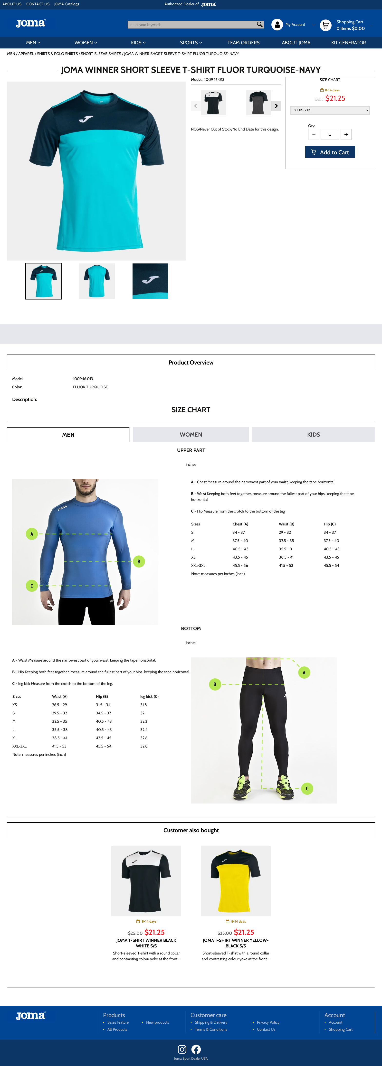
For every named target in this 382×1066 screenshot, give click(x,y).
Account (335, 1022)
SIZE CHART (330, 79)
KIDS (136, 43)
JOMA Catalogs (66, 4)
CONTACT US (37, 4)
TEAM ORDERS (244, 43)
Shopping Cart (341, 1029)
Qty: (311, 125)
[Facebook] (197, 1053)
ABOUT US (11, 4)
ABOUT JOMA (296, 43)
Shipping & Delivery (211, 1022)
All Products (117, 1029)
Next (276, 106)
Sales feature (118, 1022)
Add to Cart (334, 152)
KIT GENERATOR (348, 43)
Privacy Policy (268, 1022)
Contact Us (266, 1029)
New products (157, 1022)
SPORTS (189, 43)
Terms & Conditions (211, 1029)
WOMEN (84, 43)
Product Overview (191, 362)
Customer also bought (191, 830)
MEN (31, 43)
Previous (196, 106)
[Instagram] (184, 1053)
